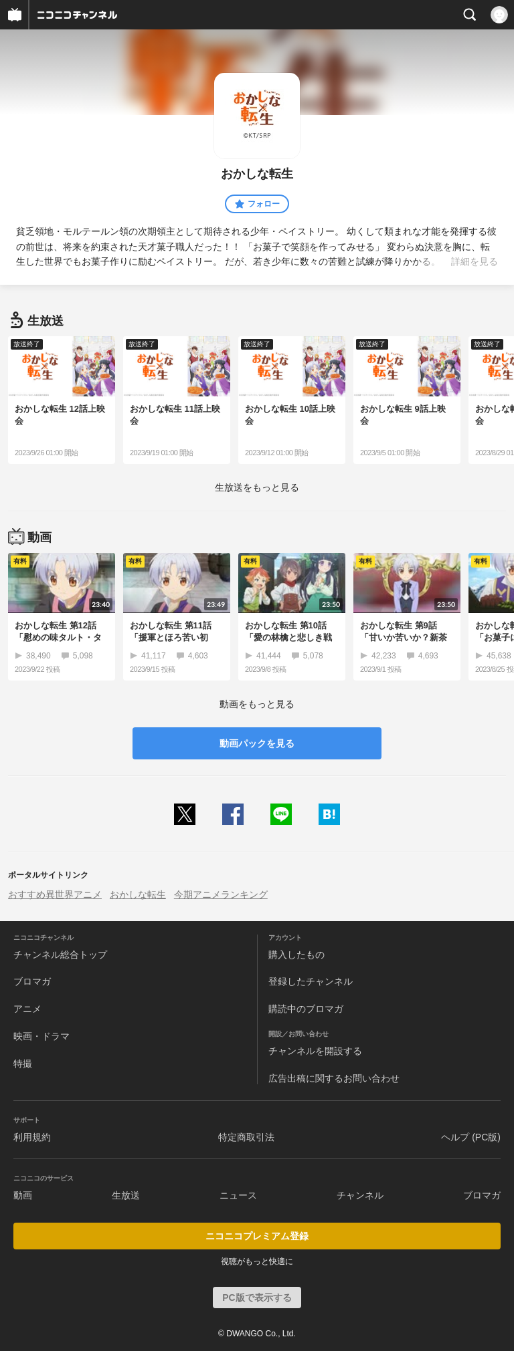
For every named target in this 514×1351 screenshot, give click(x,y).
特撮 (22, 1063)
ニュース (238, 1195)
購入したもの (296, 954)
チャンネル (360, 1195)
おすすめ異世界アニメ (55, 894)
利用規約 (32, 1137)
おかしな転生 (138, 894)
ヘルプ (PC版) (471, 1137)
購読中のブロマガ (305, 1008)
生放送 (126, 1195)
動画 (22, 1195)
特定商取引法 (246, 1137)
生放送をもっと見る (257, 487)
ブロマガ (32, 981)
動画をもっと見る (257, 704)
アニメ (27, 1008)
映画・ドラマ (41, 1036)
